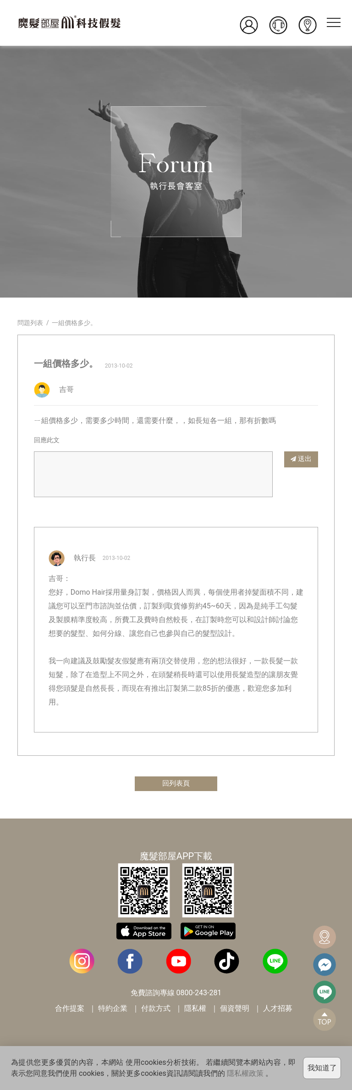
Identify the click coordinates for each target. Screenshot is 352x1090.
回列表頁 (176, 784)
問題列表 (30, 322)
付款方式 (155, 1009)
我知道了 (322, 1067)
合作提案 (69, 1009)
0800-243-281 (199, 993)
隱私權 (195, 1009)
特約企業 (112, 1009)
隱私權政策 (245, 1073)
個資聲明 (234, 1009)
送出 (301, 459)
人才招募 (277, 1009)
